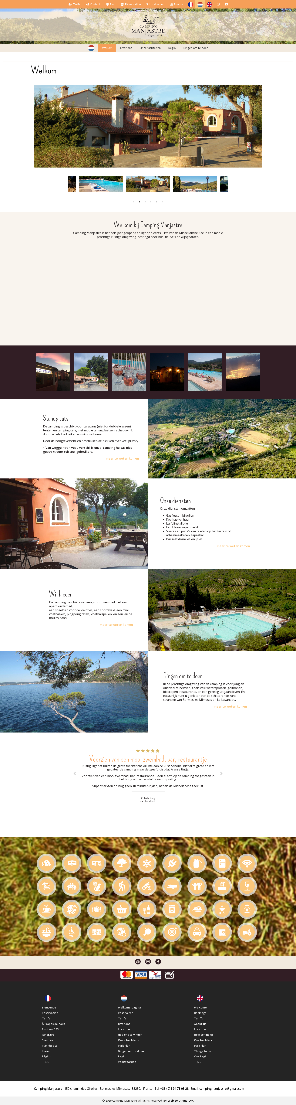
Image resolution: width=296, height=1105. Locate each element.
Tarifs (76, 4)
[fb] (226, 4)
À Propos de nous (53, 1024)
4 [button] (151, 202)
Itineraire (48, 1034)
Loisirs (46, 1051)
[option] (148, 125)
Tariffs (198, 1018)
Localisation (156, 4)
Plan (112, 4)
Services (47, 1040)
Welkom (107, 48)
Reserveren (125, 1013)
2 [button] (139, 202)
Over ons (126, 48)
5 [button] (156, 202)
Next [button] (227, 184)
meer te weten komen (122, 458)
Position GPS (50, 1029)
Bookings (200, 1013)
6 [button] (162, 202)
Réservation (133, 4)
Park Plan (124, 1045)
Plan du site (50, 1045)
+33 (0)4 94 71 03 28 (174, 1088)
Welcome (200, 1007)
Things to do (202, 1051)
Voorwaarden (127, 1062)
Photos (178, 4)
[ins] (218, 4)
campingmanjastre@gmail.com (221, 1088)
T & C (45, 1062)
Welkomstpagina (129, 1007)
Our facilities (203, 1040)
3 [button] (145, 202)
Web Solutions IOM (180, 1100)
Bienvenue (49, 1007)
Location (124, 1029)
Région (46, 1056)
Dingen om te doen (195, 48)
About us (200, 1024)
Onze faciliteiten (150, 48)
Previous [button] (66, 184)
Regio (172, 48)
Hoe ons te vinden (130, 1034)
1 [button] (134, 202)
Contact (95, 4)
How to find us (203, 1034)
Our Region (201, 1056)
